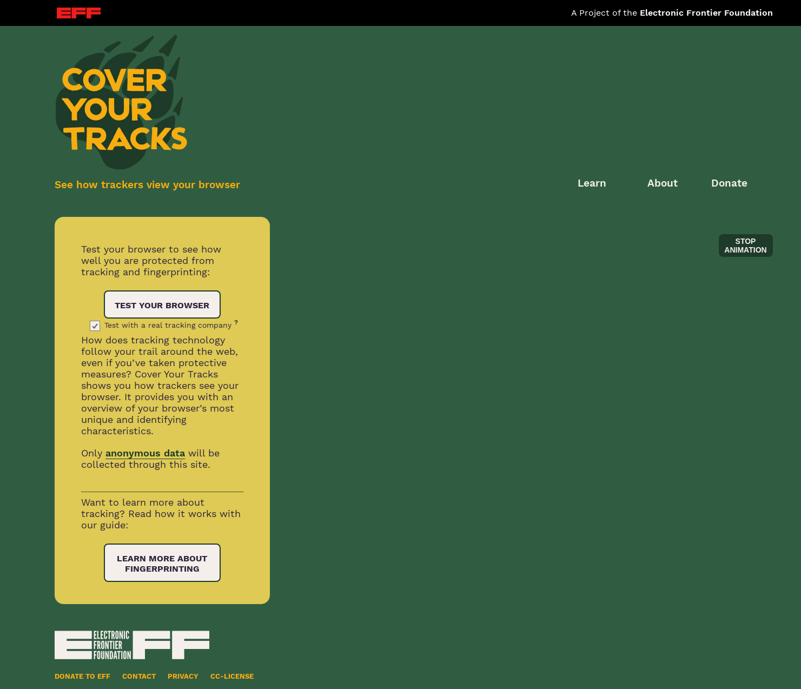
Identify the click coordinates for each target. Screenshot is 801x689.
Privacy (183, 676)
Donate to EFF (82, 676)
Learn (592, 183)
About (662, 183)
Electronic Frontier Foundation (706, 13)
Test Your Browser (162, 305)
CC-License (232, 676)
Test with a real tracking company (171, 325)
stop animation (745, 245)
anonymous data (145, 453)
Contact (139, 676)
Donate (729, 183)
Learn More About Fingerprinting (162, 563)
